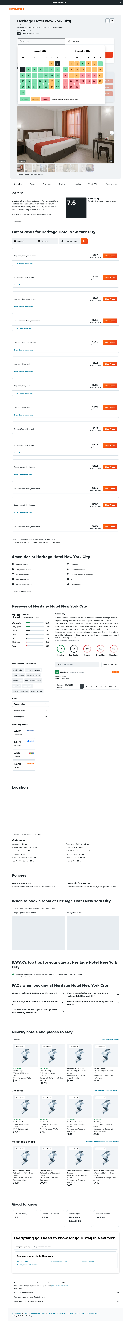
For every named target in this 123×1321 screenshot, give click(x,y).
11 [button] (28, 75)
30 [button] (57, 87)
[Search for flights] (4, 16)
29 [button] (52, 87)
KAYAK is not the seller (66, 1311)
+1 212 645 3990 (24, 30)
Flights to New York (24, 1280)
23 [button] (57, 81)
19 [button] (34, 81)
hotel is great (17, 699)
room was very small (33, 689)
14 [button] (46, 75)
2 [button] (57, 64)
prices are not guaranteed (59, 1305)
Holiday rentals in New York (27, 1284)
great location (18, 689)
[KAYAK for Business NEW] (4, 48)
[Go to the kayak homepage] (16, 9)
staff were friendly (33, 694)
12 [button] (34, 75)
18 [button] (29, 81)
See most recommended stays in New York (102, 1160)
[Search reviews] (79, 683)
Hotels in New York (89, 1280)
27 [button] (40, 87)
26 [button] (34, 87)
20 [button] (40, 81)
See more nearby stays (110, 1058)
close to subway (37, 710)
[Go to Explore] (4, 38)
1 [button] (51, 64)
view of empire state (20, 710)
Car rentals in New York (58, 1280)
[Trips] (4, 55)
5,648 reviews (33, 33)
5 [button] (34, 69)
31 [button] (23, 92)
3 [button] (23, 69)
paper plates (27, 705)
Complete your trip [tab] (23, 1266)
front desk (16, 705)
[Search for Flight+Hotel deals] (4, 31)
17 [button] (23, 81)
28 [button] (46, 87)
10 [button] (23, 75)
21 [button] (46, 81)
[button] (120, 2)
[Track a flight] (4, 43)
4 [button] (28, 69)
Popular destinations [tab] (42, 1266)
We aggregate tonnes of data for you (66, 1316)
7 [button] (65, 69)
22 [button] (52, 81)
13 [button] (40, 75)
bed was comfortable (33, 699)
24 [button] (23, 87)
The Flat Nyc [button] (18, 1090)
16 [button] (57, 75)
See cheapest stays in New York (106, 1109)
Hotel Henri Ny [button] (45, 1090)
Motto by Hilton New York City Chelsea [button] (78, 1190)
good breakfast (18, 694)
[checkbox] (24, 751)
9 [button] (57, 69)
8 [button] (51, 69)
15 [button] (52, 75)
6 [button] (40, 69)
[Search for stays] (4, 21)
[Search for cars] (4, 26)
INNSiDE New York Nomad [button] (103, 1189)
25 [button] (29, 87)
